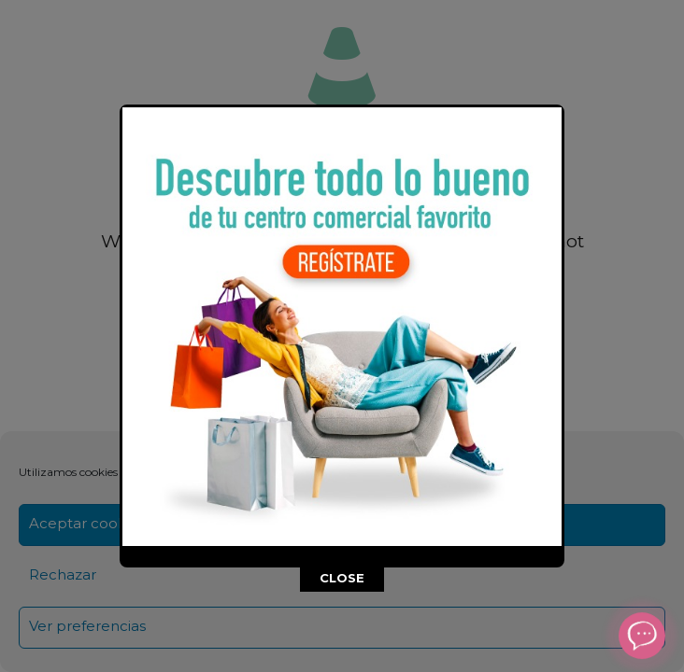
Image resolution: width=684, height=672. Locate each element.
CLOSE (342, 577)
